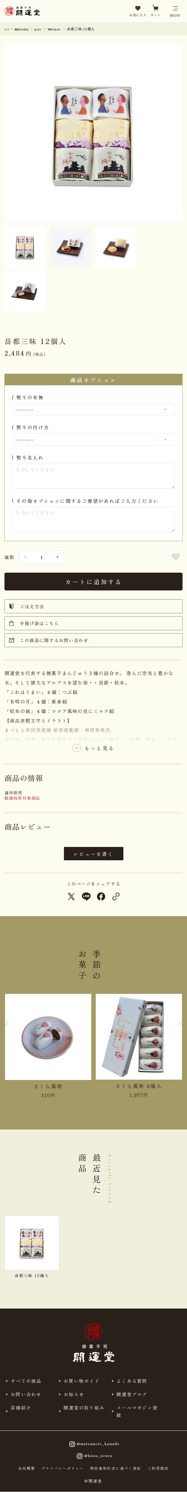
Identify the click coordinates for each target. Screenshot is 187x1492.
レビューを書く (93, 853)
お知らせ (74, 1394)
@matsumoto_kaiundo (94, 1444)
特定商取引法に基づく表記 (116, 1468)
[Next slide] (177, 1027)
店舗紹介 (21, 1407)
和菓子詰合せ (76, 28)
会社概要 (26, 1468)
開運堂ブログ (132, 1394)
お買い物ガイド (82, 1381)
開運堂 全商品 (29, 28)
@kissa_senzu (93, 1456)
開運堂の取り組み (84, 1407)
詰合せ (53, 28)
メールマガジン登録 (137, 1411)
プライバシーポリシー (62, 1468)
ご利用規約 (158, 1468)
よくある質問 (132, 1381)
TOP (8, 28)
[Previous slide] (9, 1027)
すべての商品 (26, 1381)
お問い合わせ (26, 1394)
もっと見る (99, 749)
